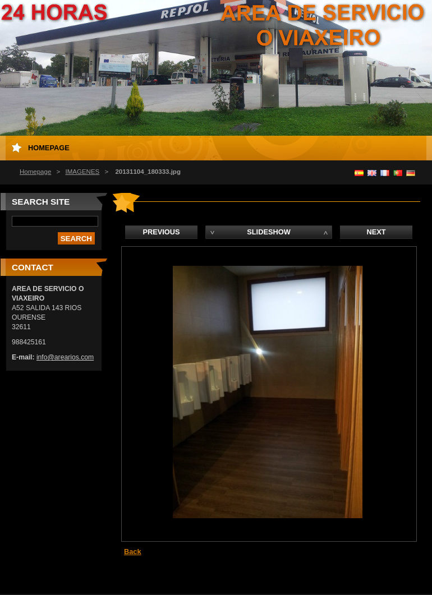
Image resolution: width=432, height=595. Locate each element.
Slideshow (269, 232)
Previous (161, 232)
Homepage (35, 171)
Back (132, 551)
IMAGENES (82, 171)
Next (375, 232)
